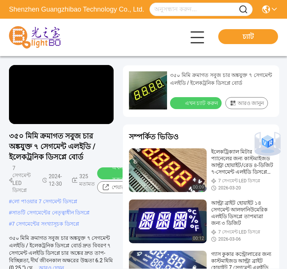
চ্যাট (248, 36)
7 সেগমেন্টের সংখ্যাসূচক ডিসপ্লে (45, 224)
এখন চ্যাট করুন (117, 173)
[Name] (243, 9)
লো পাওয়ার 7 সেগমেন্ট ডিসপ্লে (44, 201)
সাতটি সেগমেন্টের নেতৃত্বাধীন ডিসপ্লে (51, 213)
